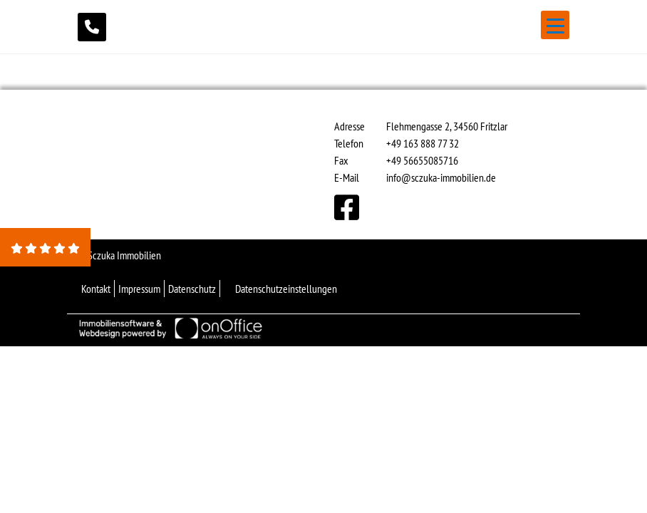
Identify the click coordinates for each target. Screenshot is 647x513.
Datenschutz (192, 288)
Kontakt (95, 288)
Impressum (139, 288)
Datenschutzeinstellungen (286, 288)
